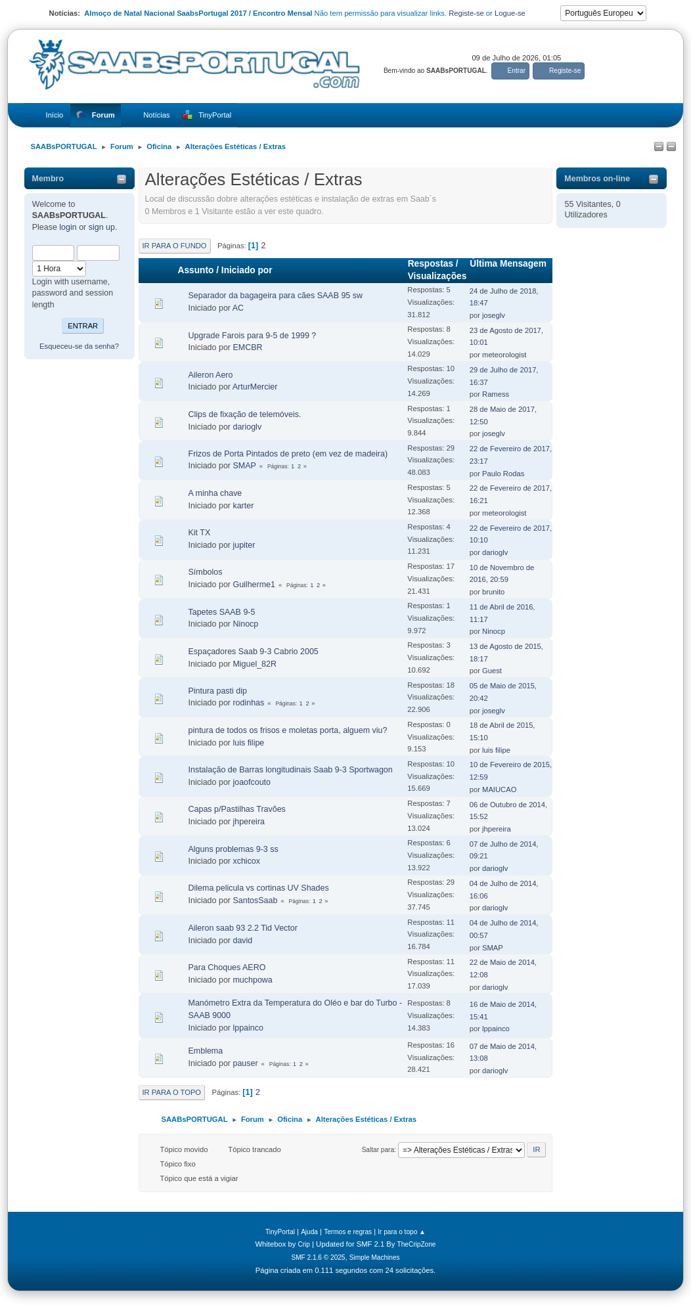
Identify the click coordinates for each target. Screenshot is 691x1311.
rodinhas (248, 702)
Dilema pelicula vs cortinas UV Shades (259, 888)
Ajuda (309, 1231)
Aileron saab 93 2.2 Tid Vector (243, 928)
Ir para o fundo (175, 246)
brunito (493, 592)
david (242, 940)
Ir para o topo (172, 1092)
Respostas (430, 264)
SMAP (244, 465)
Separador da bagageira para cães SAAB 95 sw (276, 295)
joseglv (493, 315)
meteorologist (504, 355)
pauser (245, 1063)
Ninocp (245, 624)
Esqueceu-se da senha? (79, 346)
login (67, 227)
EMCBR (247, 347)
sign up (102, 227)
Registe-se (466, 13)
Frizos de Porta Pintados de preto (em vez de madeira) (288, 453)
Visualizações (437, 276)
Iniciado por (247, 270)
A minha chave (215, 493)
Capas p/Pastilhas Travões (237, 809)
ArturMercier (255, 386)
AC (238, 308)
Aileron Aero (211, 375)
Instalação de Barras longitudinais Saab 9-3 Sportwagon (291, 769)
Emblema (206, 1050)
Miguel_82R (255, 664)
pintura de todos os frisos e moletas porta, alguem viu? (288, 730)
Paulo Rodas (503, 474)
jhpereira (249, 821)
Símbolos (206, 572)
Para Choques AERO (227, 967)
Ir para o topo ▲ (402, 1231)
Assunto (196, 270)
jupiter (244, 545)
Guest (492, 671)
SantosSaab (255, 900)
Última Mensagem (508, 270)
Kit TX (200, 532)
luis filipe (248, 742)
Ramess (495, 394)
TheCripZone (416, 1244)
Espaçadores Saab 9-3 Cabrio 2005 (254, 651)
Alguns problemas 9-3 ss (234, 849)
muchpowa (252, 980)
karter (243, 505)
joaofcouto (252, 782)
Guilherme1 (254, 584)
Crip (304, 1244)
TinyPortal (280, 1231)
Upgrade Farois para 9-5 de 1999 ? (253, 335)
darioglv (247, 427)
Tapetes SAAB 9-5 (222, 612)
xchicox (246, 861)
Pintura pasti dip (218, 691)
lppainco (248, 1028)
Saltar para (378, 1149)
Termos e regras (348, 1231)
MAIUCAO (499, 789)
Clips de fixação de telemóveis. (245, 414)
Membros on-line (597, 178)
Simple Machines (374, 1257)
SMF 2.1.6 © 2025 (318, 1257)
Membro (48, 178)
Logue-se (510, 13)
